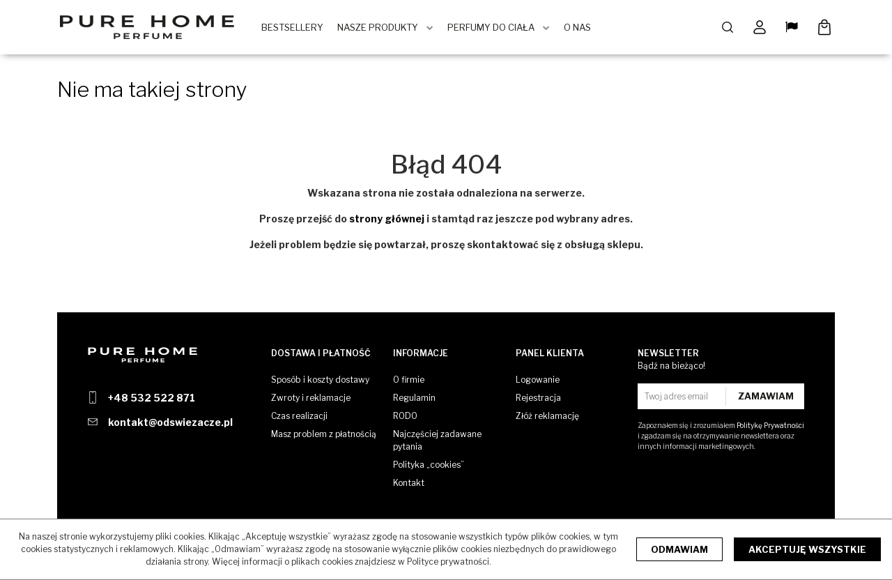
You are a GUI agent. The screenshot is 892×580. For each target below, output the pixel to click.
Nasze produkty (379, 27)
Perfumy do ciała (493, 27)
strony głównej (386, 220)
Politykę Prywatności (770, 425)
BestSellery (294, 27)
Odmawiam (679, 549)
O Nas (579, 27)
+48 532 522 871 (151, 398)
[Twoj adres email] (683, 396)
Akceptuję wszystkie (807, 549)
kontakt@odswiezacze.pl (170, 422)
